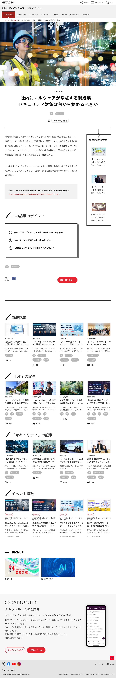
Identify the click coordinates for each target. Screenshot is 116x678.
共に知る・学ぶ (15, 20)
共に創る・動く (21, 14)
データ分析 (69, 355)
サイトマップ (99, 664)
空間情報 (8, 418)
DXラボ (55, 14)
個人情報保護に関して (77, 674)
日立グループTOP (9, 670)
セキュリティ (59, 113)
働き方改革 (9, 355)
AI (34, 355)
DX (39, 414)
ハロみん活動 (91, 360)
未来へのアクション (35, 8)
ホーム (7, 20)
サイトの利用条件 (63, 674)
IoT (52, 113)
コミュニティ (45, 14)
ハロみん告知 (37, 360)
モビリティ (75, 360)
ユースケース (86, 14)
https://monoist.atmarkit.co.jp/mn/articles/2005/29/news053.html (33, 194)
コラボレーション (93, 355)
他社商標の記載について (107, 674)
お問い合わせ (110, 664)
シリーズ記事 (34, 14)
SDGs (73, 414)
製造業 (46, 360)
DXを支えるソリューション (69, 14)
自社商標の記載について (92, 674)
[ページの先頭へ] (112, 658)
